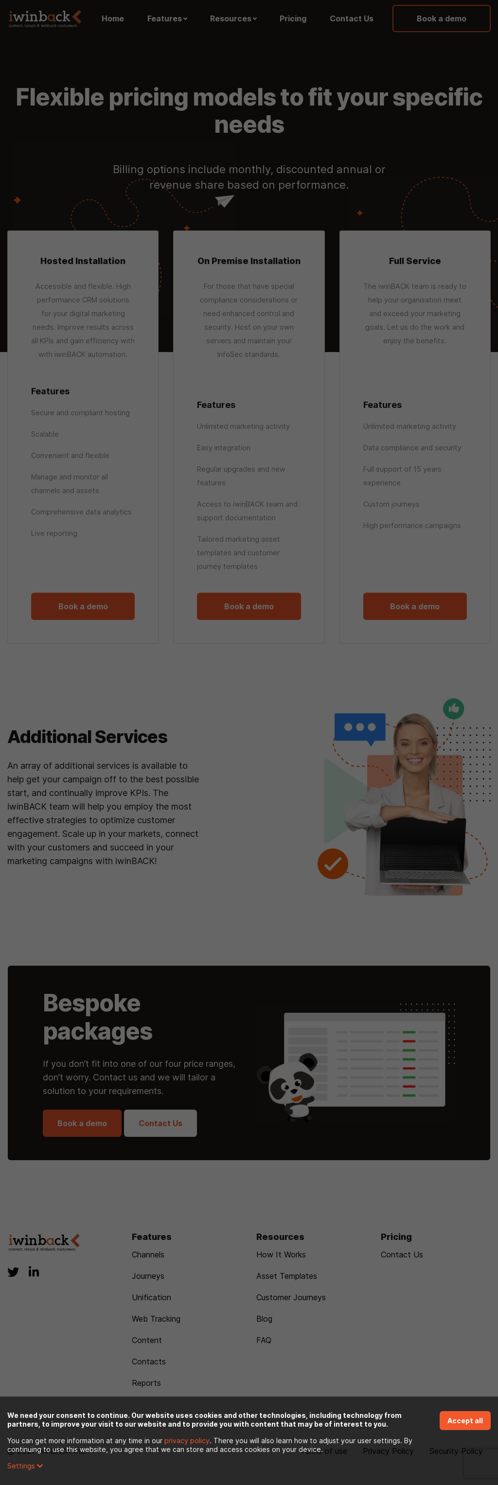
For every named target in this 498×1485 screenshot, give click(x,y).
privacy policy (187, 1440)
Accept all (465, 1420)
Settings (25, 1466)
